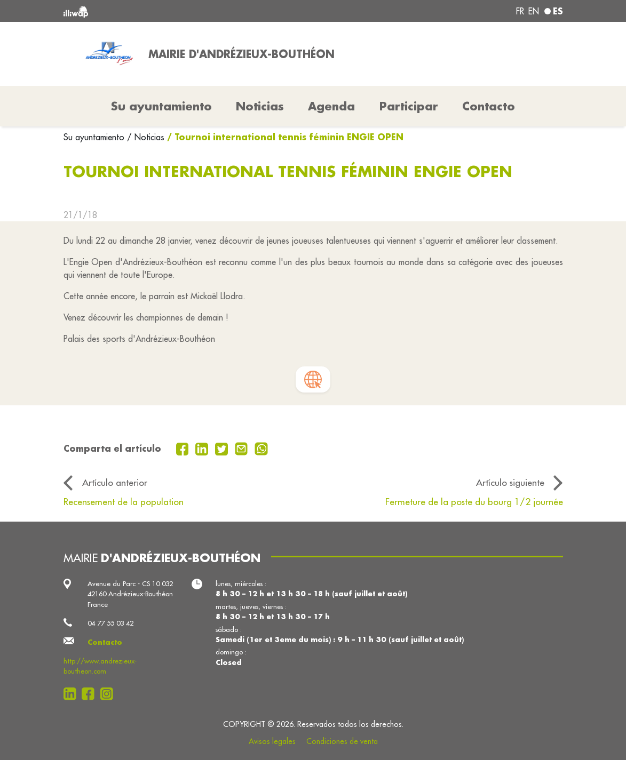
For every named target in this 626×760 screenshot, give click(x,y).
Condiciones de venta (342, 741)
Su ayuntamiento (95, 137)
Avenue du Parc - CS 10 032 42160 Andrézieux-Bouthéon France (130, 594)
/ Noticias (145, 137)
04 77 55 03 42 (110, 623)
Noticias (260, 106)
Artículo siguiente (510, 482)
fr (520, 11)
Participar (408, 106)
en (533, 11)
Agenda (331, 106)
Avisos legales (272, 741)
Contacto (488, 106)
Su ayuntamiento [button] (161, 106)
